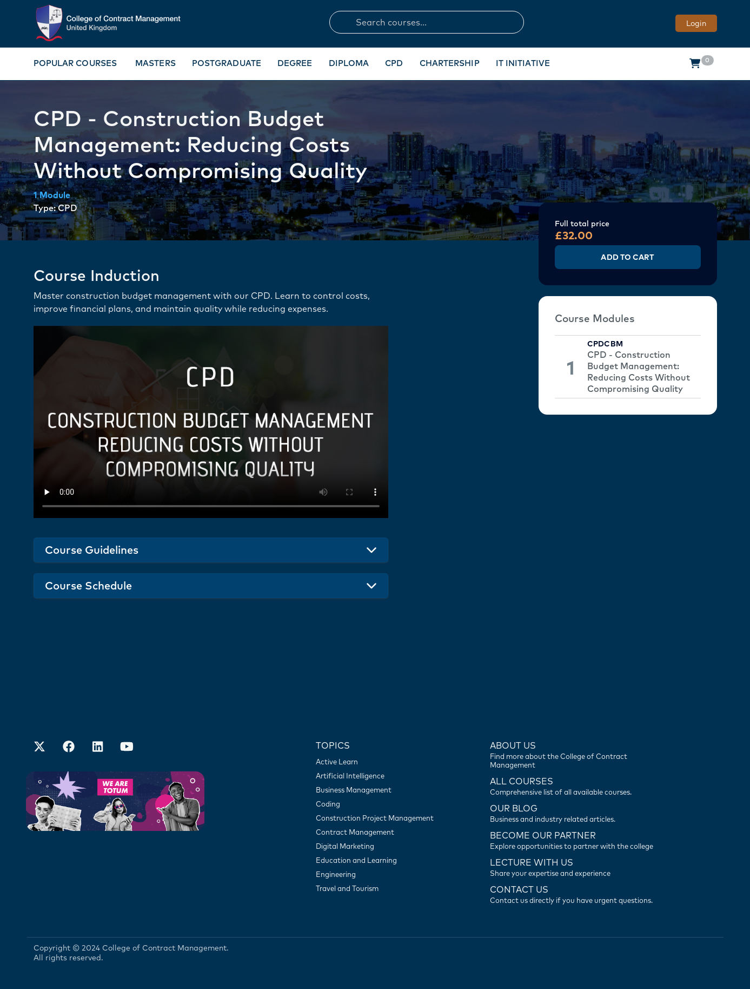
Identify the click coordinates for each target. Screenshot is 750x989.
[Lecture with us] (577, 866)
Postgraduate (226, 63)
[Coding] (380, 804)
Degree (295, 63)
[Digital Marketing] (380, 846)
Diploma (349, 63)
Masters (155, 63)
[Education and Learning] (380, 860)
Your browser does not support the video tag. (211, 422)
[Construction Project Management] (380, 818)
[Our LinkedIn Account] (97, 747)
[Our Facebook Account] (68, 747)
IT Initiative (523, 63)
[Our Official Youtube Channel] (127, 747)
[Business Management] (380, 789)
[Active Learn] (380, 761)
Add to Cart (627, 257)
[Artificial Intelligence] (380, 775)
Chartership (450, 63)
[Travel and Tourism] (380, 888)
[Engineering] (380, 874)
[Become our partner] (577, 839)
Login (696, 23)
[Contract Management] (380, 832)
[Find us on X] (39, 747)
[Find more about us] (577, 754)
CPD (394, 63)
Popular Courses (75, 63)
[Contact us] (577, 812)
